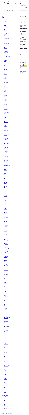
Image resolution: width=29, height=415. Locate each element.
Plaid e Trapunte (5, 74)
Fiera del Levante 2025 (18, 7)
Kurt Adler (4, 298)
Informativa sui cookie (3, 413)
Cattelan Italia (5, 213)
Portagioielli (5, 148)
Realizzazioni (5, 399)
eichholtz (4, 259)
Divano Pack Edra (6, 256)
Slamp (4, 364)
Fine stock (5, 208)
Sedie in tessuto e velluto (6, 43)
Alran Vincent (5, 173)
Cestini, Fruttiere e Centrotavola (7, 165)
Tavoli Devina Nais (6, 218)
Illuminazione (5, 78)
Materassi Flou (5, 76)
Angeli (4, 238)
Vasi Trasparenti (5, 131)
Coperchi (5, 295)
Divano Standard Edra (6, 247)
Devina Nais (5, 216)
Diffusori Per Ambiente (6, 156)
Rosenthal (4, 353)
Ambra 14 (4, 187)
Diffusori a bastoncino (6, 318)
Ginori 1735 (5, 283)
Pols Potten (5, 343)
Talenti (4, 369)
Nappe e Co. (5, 30)
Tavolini (5, 281)
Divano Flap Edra (5, 252)
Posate (5, 91)
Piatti (4, 89)
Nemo (4, 334)
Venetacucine (5, 373)
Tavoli (4, 50)
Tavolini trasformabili (6, 52)
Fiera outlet (5, 396)
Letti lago (5, 304)
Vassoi (4, 96)
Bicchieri (5, 85)
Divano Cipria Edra (6, 253)
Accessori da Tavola (6, 160)
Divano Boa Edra (5, 255)
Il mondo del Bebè (6, 151)
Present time (5, 340)
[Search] (23, 10)
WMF (4, 377)
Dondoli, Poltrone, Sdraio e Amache (7, 56)
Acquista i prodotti (9, 7)
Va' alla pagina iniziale (4, 12)
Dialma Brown (5, 222)
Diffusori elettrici (5, 139)
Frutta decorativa (5, 117)
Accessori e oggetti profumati (7, 317)
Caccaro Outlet (5, 383)
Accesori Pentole (5, 294)
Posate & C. (5, 169)
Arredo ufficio (5, 61)
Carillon (5, 113)
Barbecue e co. (5, 99)
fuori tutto (5, 391)
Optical (5, 203)
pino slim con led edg (6, 234)
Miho (4, 329)
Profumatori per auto (6, 325)
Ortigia (4, 204)
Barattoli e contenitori (6, 98)
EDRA (4, 246)
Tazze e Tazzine (5, 94)
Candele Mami (5, 196)
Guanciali (5, 73)
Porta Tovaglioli (5, 181)
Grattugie (5, 103)
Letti (4, 279)
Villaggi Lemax (5, 25)
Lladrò (4, 314)
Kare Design (5, 291)
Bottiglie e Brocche (6, 87)
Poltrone (5, 47)
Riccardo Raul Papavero (6, 344)
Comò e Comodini (5, 34)
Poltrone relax (5, 48)
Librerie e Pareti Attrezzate (6, 38)
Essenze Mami (5, 209)
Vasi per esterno (5, 60)
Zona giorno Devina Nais (6, 220)
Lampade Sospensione (6, 365)
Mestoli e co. (5, 104)
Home (2, 7)
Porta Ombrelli (5, 182)
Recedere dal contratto (10, 413)
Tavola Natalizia (5, 26)
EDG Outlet (5, 392)
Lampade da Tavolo (6, 81)
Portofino (5, 205)
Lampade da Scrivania (6, 82)
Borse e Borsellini (6, 147)
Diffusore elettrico (6, 320)
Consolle (4, 35)
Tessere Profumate (6, 312)
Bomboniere (5, 152)
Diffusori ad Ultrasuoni (6, 138)
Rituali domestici (5, 351)
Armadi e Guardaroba (6, 33)
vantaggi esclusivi (5, 408)
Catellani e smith (5, 212)
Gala (4, 199)
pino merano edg (5, 231)
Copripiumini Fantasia (6, 72)
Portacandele (5, 243)
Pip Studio (4, 348)
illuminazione (5, 260)
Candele (4, 29)
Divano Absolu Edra (6, 251)
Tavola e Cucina (5, 360)
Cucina (4, 356)
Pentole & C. (5, 170)
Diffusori (5, 309)
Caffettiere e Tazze (6, 164)
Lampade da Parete (6, 270)
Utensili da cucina (5, 109)
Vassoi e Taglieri (5, 172)
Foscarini (4, 273)
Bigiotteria (5, 146)
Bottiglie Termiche (6, 144)
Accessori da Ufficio (6, 159)
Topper (5, 77)
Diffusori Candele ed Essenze (6, 134)
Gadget (5, 342)
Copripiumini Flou (5, 69)
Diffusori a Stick (5, 135)
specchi (5, 292)
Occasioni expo (5, 382)
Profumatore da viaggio (6, 326)
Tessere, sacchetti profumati (7, 327)
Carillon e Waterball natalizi (6, 24)
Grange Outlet (5, 386)
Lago (4, 303)
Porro (4, 347)
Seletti (4, 359)
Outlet (14, 7)
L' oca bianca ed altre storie (6, 307)
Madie (4, 39)
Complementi (5, 277)
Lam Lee (4, 305)
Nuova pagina (5, 257)
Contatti (4, 407)
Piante (4, 120)
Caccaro (4, 211)
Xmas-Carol (5, 207)
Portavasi (5, 133)
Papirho (4, 339)
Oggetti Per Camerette (6, 179)
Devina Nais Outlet (5, 390)
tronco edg (5, 235)
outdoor (5, 404)
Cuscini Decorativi (6, 265)
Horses (5, 200)
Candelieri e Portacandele (6, 112)
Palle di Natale (5, 21)
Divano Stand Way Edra (6, 248)
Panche (5, 46)
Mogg (4, 333)
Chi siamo (22, 7)
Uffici (4, 405)
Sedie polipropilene (6, 42)
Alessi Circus (5, 157)
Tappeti (5, 125)
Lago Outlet (5, 388)
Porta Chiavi (5, 183)
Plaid (4, 268)
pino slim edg (5, 233)
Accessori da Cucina (6, 177)
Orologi (5, 168)
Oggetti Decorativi (6, 330)
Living (4, 192)
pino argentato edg (6, 225)
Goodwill (4, 286)
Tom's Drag (5, 370)
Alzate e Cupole (5, 161)
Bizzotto (4, 190)
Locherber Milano (5, 308)
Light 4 (4, 313)
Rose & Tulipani (5, 352)
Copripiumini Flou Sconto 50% (7, 70)
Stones (4, 368)
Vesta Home (5, 374)
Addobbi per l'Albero (5, 22)
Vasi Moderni (5, 129)
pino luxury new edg (6, 230)
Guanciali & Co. (5, 266)
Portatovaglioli (5, 90)
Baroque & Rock (5, 195)
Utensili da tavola (5, 95)
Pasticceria (5, 28)
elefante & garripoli (5, 394)
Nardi (4, 335)
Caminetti (5, 111)
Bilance (5, 100)
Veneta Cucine (5, 65)
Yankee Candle (5, 378)
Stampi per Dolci (5, 108)
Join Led (4, 290)
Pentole (5, 107)
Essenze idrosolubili (6, 321)
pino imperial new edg (6, 224)
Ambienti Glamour (5, 186)
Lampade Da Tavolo (6, 366)
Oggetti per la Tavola (6, 244)
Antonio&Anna (5, 379)
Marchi (12, 7)
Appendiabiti (5, 178)
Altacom (4, 174)
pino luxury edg (5, 229)
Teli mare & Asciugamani (6, 143)
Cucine (4, 400)
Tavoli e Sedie (5, 57)
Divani (4, 403)
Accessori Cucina (5, 300)
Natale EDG (6, 7)
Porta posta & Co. (6, 122)
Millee (4, 322)
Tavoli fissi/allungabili (6, 51)
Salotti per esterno (6, 59)
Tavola (4, 357)
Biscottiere (5, 86)
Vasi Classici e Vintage (6, 130)
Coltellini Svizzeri (5, 150)
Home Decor (5, 355)
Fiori (4, 116)
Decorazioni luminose (6, 20)
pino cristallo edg (5, 226)
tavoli (4, 261)
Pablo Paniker (5, 338)
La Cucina (4, 64)
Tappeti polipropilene (6, 126)
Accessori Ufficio (5, 63)
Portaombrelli (5, 121)
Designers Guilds (5, 221)
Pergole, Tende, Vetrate (6, 55)
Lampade (5, 278)
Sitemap (6, 413)
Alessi (4, 155)
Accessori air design (6, 316)
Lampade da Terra (6, 83)
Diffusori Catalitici (6, 137)
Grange (4, 287)
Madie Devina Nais (6, 217)
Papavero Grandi (5, 346)
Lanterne (5, 118)
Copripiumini (5, 264)
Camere (5, 401)
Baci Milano (5, 194)
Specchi (5, 124)
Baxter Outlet (5, 387)
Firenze (5, 198)
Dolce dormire (5, 68)
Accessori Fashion (5, 142)
